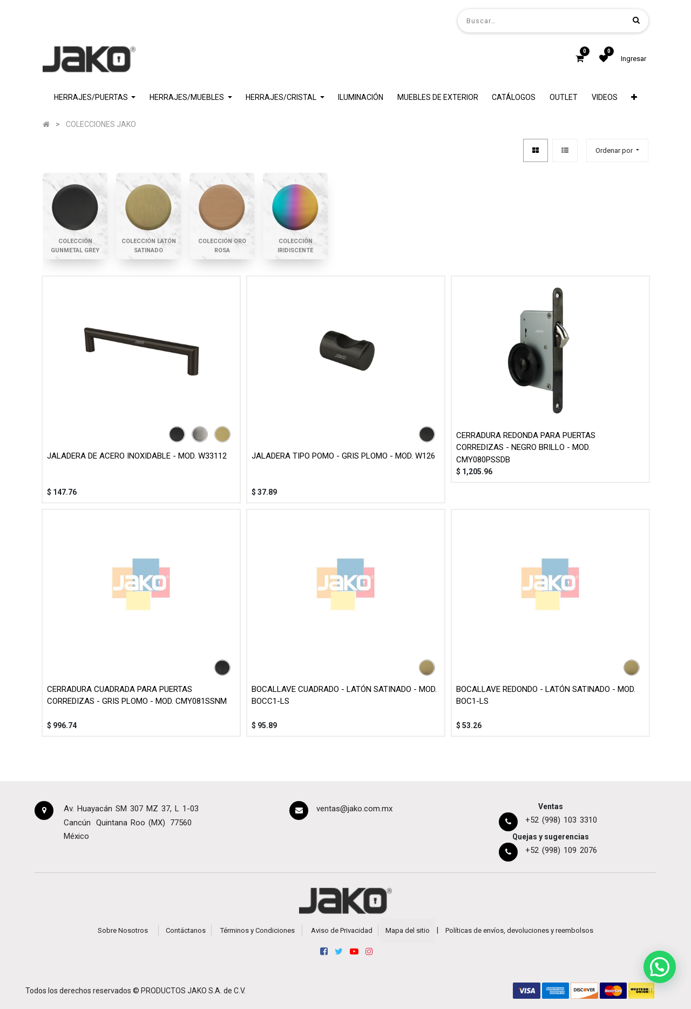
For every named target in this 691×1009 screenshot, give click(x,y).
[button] (634, 97)
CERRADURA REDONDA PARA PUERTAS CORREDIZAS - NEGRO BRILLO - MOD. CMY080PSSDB (525, 447)
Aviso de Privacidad (341, 930)
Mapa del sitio (407, 930)
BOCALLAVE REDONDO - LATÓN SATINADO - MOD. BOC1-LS (545, 695)
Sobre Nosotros (123, 930)
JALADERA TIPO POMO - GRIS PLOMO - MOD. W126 (343, 456)
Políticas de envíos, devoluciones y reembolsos (519, 930)
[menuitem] (360, 97)
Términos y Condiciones (257, 930)
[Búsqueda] (636, 20)
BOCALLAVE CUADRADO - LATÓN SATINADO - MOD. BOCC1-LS (344, 695)
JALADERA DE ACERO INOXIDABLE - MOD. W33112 (137, 456)
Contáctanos (186, 930)
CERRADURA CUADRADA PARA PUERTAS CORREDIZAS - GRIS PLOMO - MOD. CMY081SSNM (137, 695)
